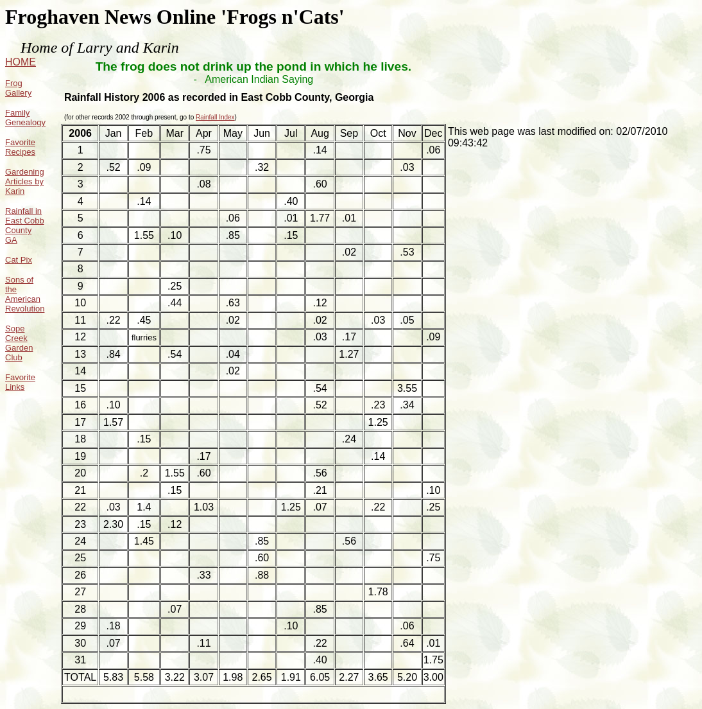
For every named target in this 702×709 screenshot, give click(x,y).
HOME (20, 62)
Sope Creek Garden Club (19, 343)
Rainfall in (23, 211)
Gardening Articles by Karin (24, 181)
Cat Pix (18, 260)
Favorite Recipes (20, 147)
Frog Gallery (18, 88)
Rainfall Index (215, 117)
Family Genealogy (25, 117)
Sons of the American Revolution (24, 294)
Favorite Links (20, 382)
